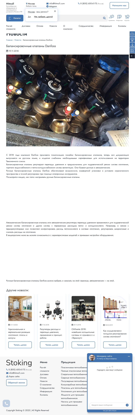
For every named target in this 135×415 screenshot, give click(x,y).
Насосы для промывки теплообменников (71, 403)
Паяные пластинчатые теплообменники (79, 370)
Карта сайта (14, 376)
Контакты (122, 25)
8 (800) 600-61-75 (88, 3)
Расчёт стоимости (10, 27)
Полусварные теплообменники (75, 381)
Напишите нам (119, 5)
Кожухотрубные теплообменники (76, 384)
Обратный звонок (16, 382)
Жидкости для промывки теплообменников (72, 396)
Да (29, 16)
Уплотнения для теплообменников (77, 391)
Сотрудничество (86, 25)
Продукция (68, 362)
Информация (106, 25)
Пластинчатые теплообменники (75, 367)
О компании (67, 27)
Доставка (26, 25)
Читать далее (20, 344)
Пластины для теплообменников (76, 387)
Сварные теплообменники (73, 377)
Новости (53, 25)
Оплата (40, 25)
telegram (51, 6)
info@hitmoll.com (16, 372)
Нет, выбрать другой (43, 16)
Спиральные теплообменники (75, 374)
